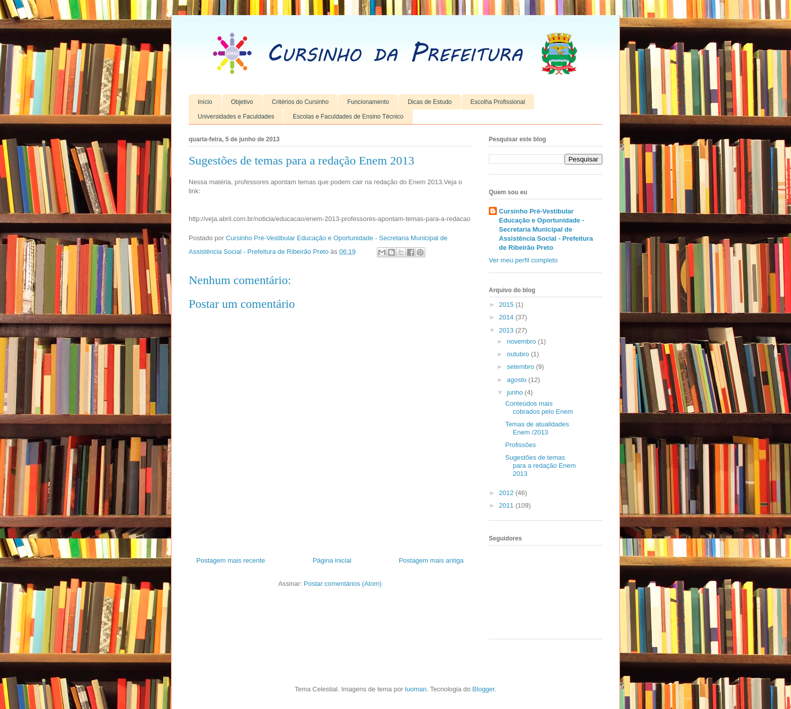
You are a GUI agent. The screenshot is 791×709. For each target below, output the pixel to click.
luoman (416, 689)
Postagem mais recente (230, 560)
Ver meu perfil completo (523, 260)
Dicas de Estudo (429, 101)
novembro (522, 341)
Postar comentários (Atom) (343, 583)
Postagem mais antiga (431, 560)
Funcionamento (368, 101)
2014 (507, 317)
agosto (518, 380)
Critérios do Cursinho (300, 101)
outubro (519, 354)
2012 (507, 493)
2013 (507, 330)
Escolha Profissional (498, 101)
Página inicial (332, 560)
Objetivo (242, 101)
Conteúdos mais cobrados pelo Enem (539, 407)
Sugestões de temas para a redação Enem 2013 (540, 465)
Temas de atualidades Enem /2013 (537, 428)
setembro (521, 366)
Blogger (483, 689)
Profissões (520, 445)
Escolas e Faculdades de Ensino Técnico (348, 116)
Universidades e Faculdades (236, 116)
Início (205, 101)
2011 (507, 505)
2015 (507, 304)
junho (516, 392)
